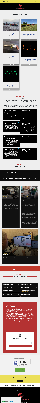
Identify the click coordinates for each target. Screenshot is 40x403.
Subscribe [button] (20, 346)
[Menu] (33, 1)
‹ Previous (16, 92)
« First (5, 92)
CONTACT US (20, 381)
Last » (34, 92)
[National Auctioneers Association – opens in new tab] (15, 363)
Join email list (5, 1)
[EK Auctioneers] (20, 396)
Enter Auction (11, 39)
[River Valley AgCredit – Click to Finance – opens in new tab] (20, 370)
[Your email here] (20, 343)
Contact (22, 390)
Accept (3, 401)
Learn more (10, 401)
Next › (24, 92)
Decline (7, 401)
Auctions (18, 390)
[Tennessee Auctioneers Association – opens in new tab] (23, 363)
